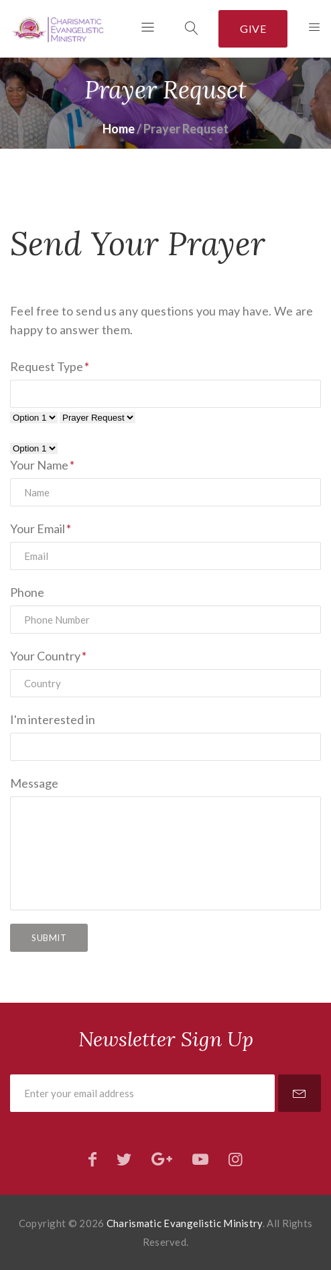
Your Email (37, 528)
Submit (48, 937)
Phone (27, 592)
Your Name (39, 464)
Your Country (45, 655)
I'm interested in (52, 719)
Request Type (46, 366)
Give (253, 28)
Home (119, 128)
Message (34, 783)
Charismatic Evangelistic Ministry (185, 1223)
